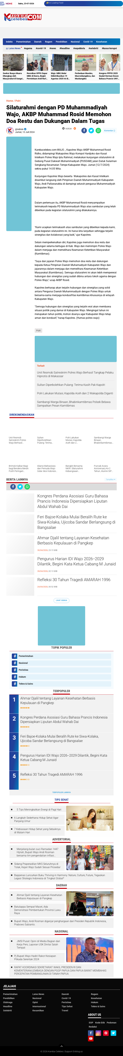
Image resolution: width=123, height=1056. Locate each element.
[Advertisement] (62, 31)
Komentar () (109, 130)
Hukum (22, 677)
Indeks (9, 41)
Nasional (75, 41)
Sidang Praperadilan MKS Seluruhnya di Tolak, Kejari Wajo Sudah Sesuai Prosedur (37, 865)
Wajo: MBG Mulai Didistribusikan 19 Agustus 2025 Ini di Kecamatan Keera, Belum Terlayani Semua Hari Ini (59, 76)
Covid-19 (88, 41)
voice (67, 128)
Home (9, 3)
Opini (35, 1002)
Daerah (37, 41)
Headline (65, 48)
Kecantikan (38, 1010)
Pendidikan (61, 41)
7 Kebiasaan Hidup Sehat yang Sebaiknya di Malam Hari (37, 831)
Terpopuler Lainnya (61, 792)
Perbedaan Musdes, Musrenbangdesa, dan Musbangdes (85, 76)
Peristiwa (23, 670)
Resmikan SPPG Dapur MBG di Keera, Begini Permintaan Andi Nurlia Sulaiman (37, 76)
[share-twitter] (91, 130)
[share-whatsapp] (98, 130)
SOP (91, 1022)
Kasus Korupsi (110, 48)
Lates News (14, 48)
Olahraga (7, 1002)
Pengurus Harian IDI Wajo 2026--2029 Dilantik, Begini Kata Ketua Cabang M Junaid (76, 561)
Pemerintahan (23, 41)
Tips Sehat (67, 1006)
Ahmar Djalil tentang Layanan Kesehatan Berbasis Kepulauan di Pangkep (73, 540)
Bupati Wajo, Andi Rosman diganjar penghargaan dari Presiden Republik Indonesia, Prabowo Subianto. (60, 923)
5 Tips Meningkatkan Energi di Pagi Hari (39, 809)
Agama (28, 48)
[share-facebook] (84, 130)
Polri (17, 100)
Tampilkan (110, 479)
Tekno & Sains (26, 683)
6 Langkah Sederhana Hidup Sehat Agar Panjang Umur (36, 819)
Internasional (39, 1006)
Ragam (48, 41)
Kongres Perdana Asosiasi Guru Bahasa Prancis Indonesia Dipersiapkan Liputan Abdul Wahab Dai (72, 501)
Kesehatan (101, 41)
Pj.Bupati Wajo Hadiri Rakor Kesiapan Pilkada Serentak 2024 (35, 957)
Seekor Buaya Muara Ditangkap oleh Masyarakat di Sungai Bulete (12, 76)
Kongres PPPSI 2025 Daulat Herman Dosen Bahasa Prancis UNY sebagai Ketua (109, 76)
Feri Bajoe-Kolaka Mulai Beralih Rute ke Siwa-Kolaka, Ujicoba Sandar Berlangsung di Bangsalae (76, 522)
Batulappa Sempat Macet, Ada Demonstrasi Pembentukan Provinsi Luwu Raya (37, 910)
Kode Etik (100, 1022)
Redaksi (93, 1026)
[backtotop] (61, 1047)
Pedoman (111, 1022)
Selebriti (94, 48)
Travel (65, 1010)
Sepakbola (80, 48)
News (53, 48)
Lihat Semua (61, 600)
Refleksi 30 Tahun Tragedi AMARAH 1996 (73, 579)
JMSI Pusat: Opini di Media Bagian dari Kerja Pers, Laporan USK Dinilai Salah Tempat (38, 944)
